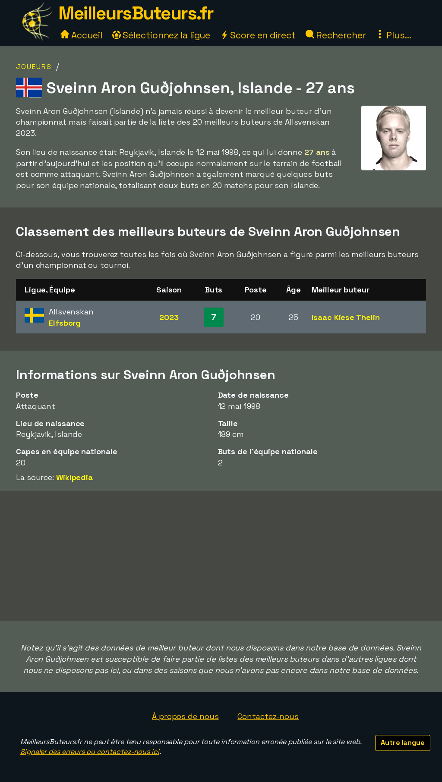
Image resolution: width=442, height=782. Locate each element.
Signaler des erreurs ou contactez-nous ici (89, 751)
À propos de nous (185, 716)
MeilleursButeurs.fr (136, 13)
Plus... (393, 35)
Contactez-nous (268, 716)
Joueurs (34, 66)
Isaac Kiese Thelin (345, 317)
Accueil (81, 35)
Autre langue (403, 742)
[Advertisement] (221, 556)
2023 (169, 317)
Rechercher (336, 35)
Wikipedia (74, 477)
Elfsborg (65, 323)
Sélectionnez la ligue (161, 35)
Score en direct (257, 35)
